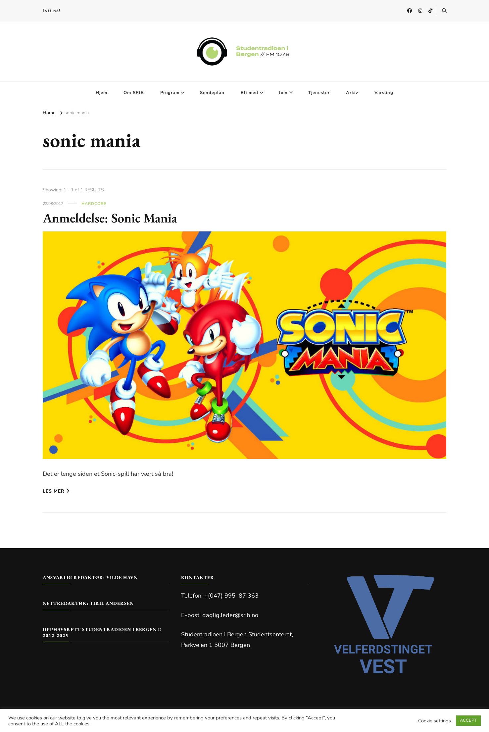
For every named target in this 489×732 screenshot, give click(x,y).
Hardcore (93, 203)
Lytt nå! (51, 11)
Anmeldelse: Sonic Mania (110, 217)
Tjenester (319, 93)
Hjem (101, 93)
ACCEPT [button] (468, 720)
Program (169, 93)
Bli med (249, 93)
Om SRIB (133, 93)
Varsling (383, 93)
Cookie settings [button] (434, 721)
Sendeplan (212, 93)
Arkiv (352, 93)
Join (283, 93)
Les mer (56, 491)
